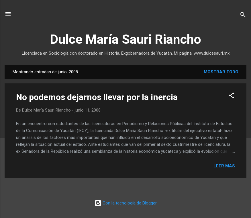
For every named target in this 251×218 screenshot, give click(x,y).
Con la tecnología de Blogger (126, 203)
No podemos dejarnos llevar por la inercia (97, 97)
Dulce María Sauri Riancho (125, 39)
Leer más (224, 166)
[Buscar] (243, 15)
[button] (231, 96)
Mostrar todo (221, 71)
